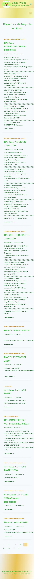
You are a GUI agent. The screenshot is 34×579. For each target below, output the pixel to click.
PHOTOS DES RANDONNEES (11, 416)
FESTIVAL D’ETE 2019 (16, 330)
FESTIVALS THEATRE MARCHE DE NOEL (14, 326)
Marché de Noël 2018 (15, 522)
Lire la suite (9, 129)
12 (4, 548)
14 (13, 548)
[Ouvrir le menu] (30, 13)
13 (9, 548)
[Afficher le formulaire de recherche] (31, 4)
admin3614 (9, 54)
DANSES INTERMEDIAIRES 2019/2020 (14, 46)
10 (20, 544)
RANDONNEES (7, 386)
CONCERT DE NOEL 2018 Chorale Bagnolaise (15, 498)
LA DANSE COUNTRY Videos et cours (14, 39)
